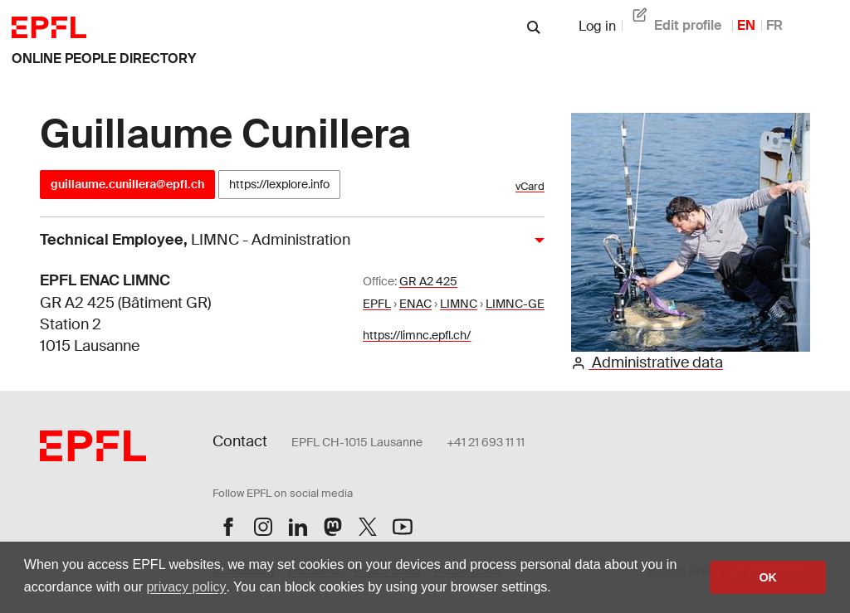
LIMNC (458, 303)
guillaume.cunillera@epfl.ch (127, 184)
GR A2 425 (428, 281)
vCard (530, 186)
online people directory (104, 58)
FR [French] (774, 25)
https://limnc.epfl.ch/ (417, 335)
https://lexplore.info (279, 184)
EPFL (377, 303)
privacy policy (186, 587)
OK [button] (768, 577)
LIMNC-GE (515, 303)
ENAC (415, 303)
